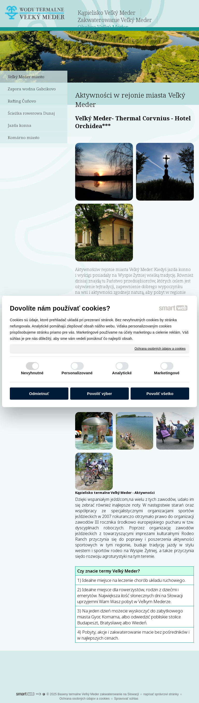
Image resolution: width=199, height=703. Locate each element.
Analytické (122, 373)
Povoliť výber (99, 393)
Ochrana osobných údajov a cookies (160, 348)
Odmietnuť (39, 393)
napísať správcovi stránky (161, 694)
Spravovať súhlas (126, 698)
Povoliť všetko (159, 393)
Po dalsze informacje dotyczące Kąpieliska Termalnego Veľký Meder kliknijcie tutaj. (100, 666)
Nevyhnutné (32, 373)
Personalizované (77, 373)
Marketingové (167, 373)
